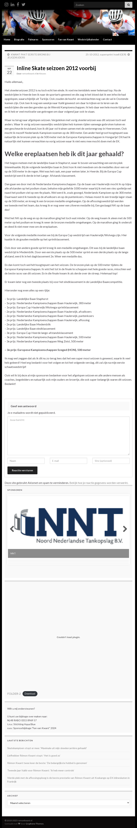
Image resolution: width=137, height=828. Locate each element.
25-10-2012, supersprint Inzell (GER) (106, 54)
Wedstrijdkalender (88, 39)
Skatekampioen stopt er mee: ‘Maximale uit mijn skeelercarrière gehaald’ (47, 748)
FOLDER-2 (14, 693)
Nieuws (42, 73)
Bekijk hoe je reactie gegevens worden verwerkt (98, 482)
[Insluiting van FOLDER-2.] (68, 637)
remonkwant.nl (29, 73)
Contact (107, 39)
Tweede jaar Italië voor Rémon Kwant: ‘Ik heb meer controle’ (40, 770)
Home (7, 39)
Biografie (19, 39)
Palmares (33, 39)
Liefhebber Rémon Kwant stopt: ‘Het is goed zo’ (33, 755)
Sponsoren (48, 39)
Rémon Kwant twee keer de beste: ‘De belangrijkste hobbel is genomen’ (47, 762)
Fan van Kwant (66, 39)
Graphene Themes (35, 823)
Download (30, 693)
